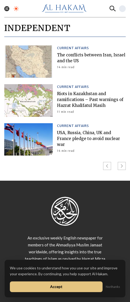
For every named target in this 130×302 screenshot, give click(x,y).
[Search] (112, 8)
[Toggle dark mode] (16, 8)
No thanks (113, 287)
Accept (56, 286)
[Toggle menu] (6, 8)
